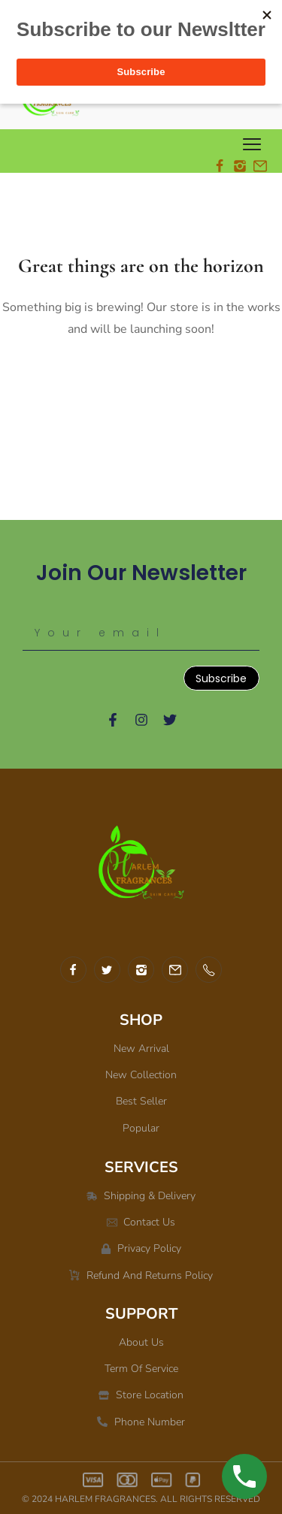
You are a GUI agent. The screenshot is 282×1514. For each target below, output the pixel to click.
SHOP (141, 1020)
